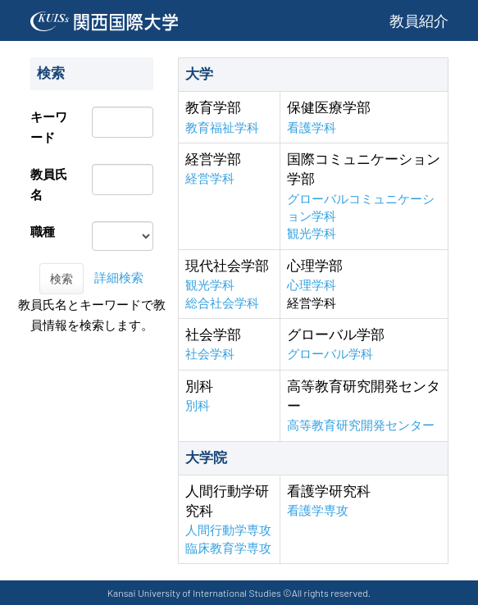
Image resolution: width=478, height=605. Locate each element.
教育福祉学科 (222, 127)
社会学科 (209, 354)
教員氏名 (48, 184)
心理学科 (311, 285)
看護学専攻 (317, 510)
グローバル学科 (330, 354)
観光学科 (311, 233)
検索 (61, 278)
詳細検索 (118, 277)
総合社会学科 (222, 303)
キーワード (48, 127)
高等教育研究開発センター (361, 425)
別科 (197, 405)
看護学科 (311, 127)
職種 (42, 232)
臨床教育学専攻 (228, 548)
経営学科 (209, 178)
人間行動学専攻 (228, 530)
